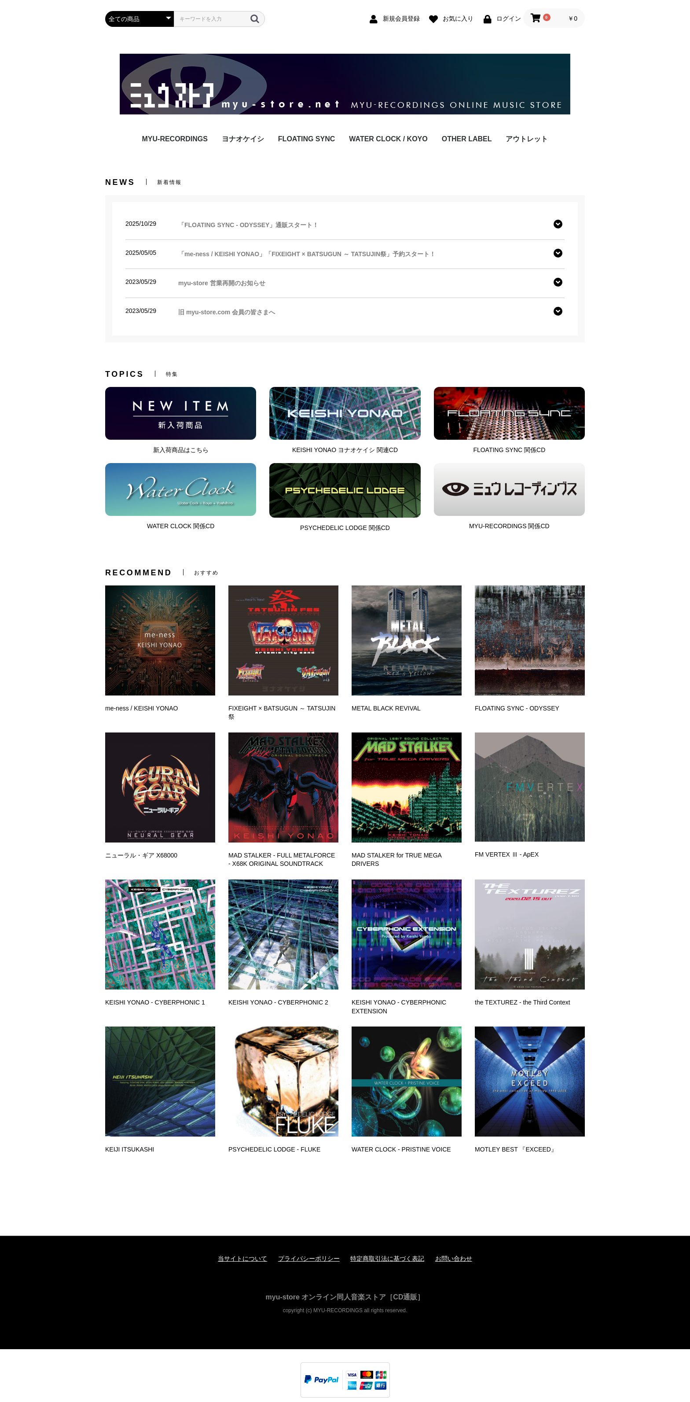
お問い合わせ (453, 1258)
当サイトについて (242, 1258)
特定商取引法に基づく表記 (387, 1258)
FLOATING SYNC (306, 139)
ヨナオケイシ (243, 139)
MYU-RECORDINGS (175, 139)
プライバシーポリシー (309, 1258)
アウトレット (527, 139)
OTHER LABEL (467, 139)
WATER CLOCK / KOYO (388, 139)
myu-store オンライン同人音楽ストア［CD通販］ (345, 1297)
